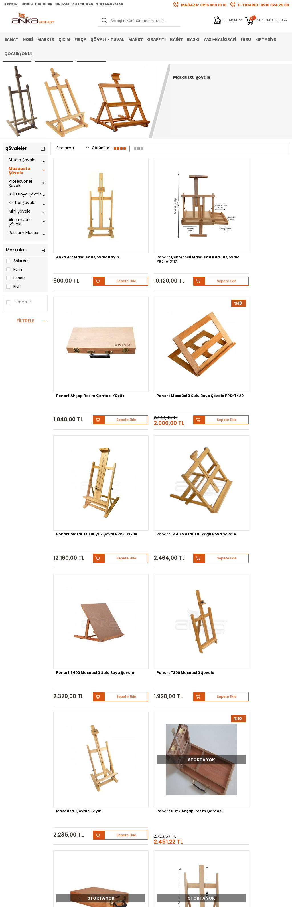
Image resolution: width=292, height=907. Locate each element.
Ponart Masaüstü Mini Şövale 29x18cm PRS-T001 (140, 516)
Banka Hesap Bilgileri (69, 769)
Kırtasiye (265, 39)
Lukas (174, 729)
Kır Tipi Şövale (22, 202)
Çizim (64, 39)
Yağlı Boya (12, 786)
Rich (13, 286)
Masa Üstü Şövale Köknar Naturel (135, 613)
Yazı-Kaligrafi (220, 39)
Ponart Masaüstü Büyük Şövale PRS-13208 (75, 319)
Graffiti (156, 39)
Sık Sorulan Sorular (74, 4)
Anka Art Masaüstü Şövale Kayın (76, 219)
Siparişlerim (110, 795)
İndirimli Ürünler (36, 4)
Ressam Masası (24, 232)
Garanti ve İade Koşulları (72, 786)
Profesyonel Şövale (20, 183)
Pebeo (141, 734)
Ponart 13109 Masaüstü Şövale (201, 514)
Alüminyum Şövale (20, 222)
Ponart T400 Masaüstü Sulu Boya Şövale (201, 318)
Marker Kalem (14, 795)
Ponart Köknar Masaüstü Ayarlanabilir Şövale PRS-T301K (77, 516)
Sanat (11, 39)
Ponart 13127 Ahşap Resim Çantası (137, 416)
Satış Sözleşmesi (66, 778)
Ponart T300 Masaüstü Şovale (261, 318)
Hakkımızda (159, 769)
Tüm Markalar (109, 4)
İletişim (11, 4)
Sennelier (119, 734)
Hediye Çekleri (160, 795)
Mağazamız (159, 778)
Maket (135, 39)
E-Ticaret (129, 899)
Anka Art (17, 261)
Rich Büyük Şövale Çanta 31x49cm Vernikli (201, 416)
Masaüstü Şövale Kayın (80, 414)
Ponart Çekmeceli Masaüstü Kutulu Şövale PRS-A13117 (135, 221)
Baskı (193, 39)
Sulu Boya (11, 769)
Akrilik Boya (12, 778)
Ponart (15, 278)
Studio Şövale (22, 160)
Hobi (28, 39)
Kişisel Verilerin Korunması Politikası (69, 797)
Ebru (245, 39)
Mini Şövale (20, 211)
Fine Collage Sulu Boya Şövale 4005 (79, 613)
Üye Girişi (107, 778)
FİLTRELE (25, 320)
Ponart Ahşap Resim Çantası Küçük (198, 219)
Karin (14, 269)
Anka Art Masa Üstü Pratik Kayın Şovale (257, 416)
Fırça (80, 39)
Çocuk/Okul (18, 54)
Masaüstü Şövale (19, 171)
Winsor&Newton (249, 729)
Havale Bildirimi (113, 786)
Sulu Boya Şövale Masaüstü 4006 (255, 514)
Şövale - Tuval (107, 39)
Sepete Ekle (96, 238)
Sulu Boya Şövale (25, 194)
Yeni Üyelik (109, 769)
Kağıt (176, 39)
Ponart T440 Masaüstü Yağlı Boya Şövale (141, 318)
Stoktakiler (18, 302)
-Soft (114, 899)
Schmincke (153, 729)
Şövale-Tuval (14, 803)
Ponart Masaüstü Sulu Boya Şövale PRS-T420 (261, 219)
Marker (45, 39)
